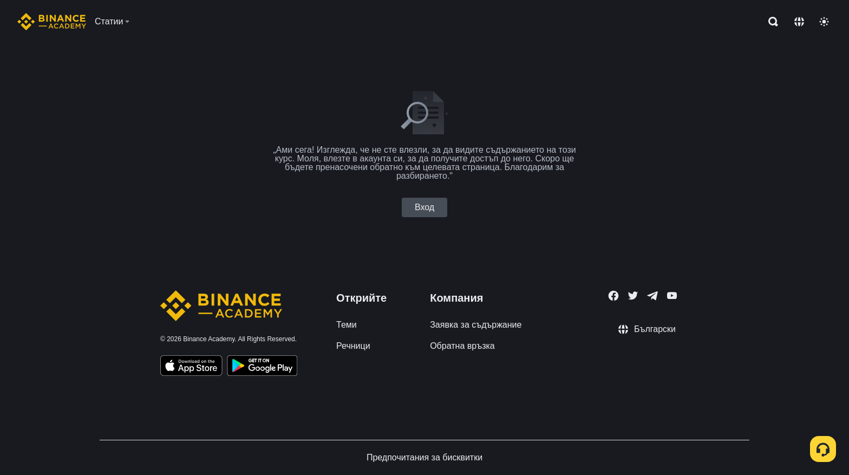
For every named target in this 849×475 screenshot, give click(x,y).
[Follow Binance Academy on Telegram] (652, 296)
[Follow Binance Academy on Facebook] (613, 295)
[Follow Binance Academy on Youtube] (672, 295)
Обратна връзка (462, 345)
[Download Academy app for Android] (262, 367)
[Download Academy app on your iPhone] (191, 367)
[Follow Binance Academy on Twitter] (633, 295)
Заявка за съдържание (475, 324)
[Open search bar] (770, 21)
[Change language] (799, 21)
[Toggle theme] (824, 21)
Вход (424, 207)
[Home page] (51, 21)
